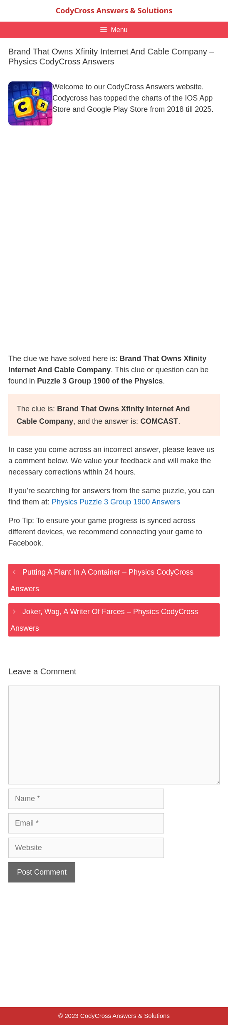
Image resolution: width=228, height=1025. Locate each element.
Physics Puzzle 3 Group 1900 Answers (116, 502)
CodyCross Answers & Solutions (114, 10)
